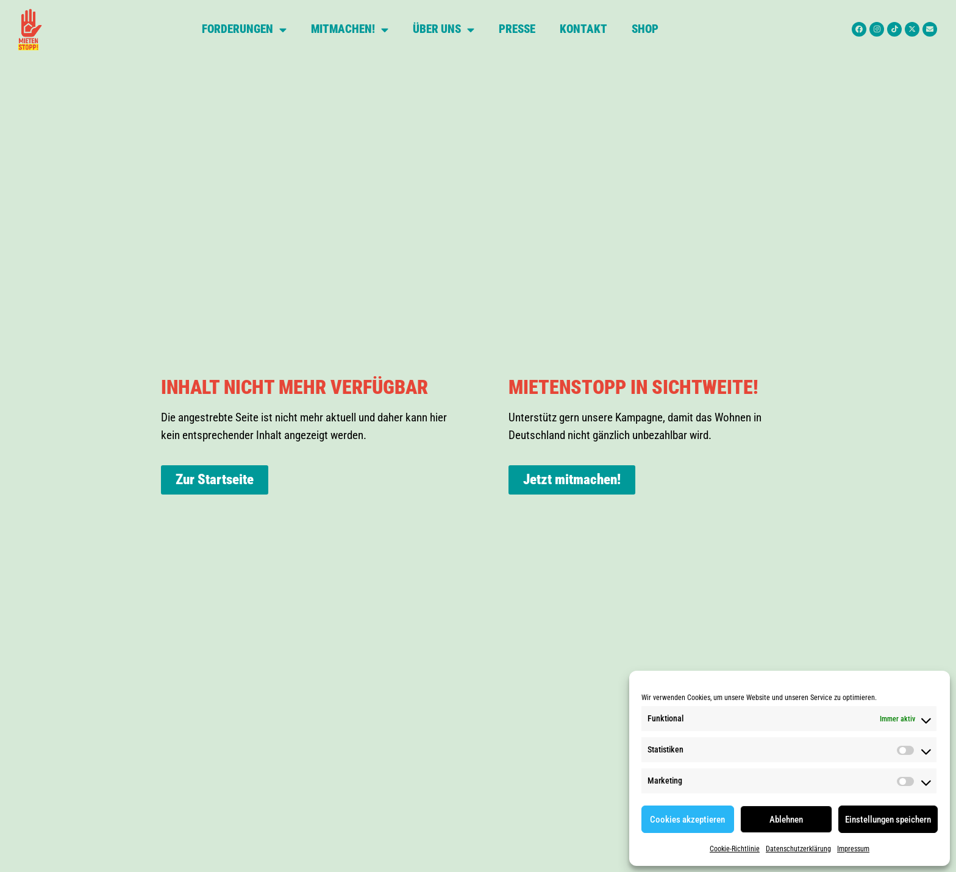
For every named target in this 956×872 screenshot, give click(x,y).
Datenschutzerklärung (798, 849)
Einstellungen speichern (888, 819)
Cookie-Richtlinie (735, 849)
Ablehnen (786, 819)
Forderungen (244, 29)
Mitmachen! (349, 29)
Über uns (443, 29)
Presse (517, 29)
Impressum (853, 849)
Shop (645, 29)
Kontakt (583, 29)
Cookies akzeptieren (687, 819)
